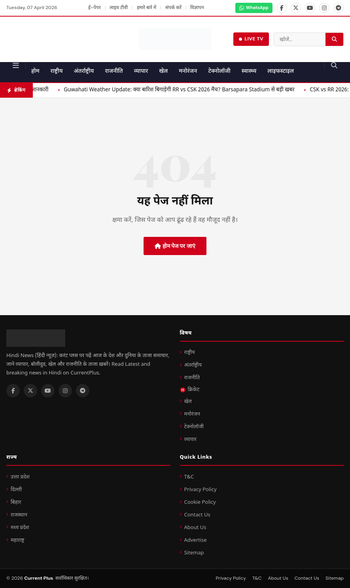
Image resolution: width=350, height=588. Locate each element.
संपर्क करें (173, 7)
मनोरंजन (188, 71)
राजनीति (114, 71)
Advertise (195, 540)
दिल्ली (16, 489)
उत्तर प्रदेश (20, 477)
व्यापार (141, 71)
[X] (296, 8)
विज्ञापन (197, 7)
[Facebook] (281, 8)
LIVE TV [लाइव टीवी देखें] (251, 39)
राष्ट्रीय (57, 71)
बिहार (16, 502)
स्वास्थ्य (249, 71)
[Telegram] (338, 8)
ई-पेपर (94, 7)
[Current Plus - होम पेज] (175, 39)
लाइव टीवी (119, 7)
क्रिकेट (190, 389)
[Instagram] (324, 8)
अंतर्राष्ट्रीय (84, 71)
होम (35, 71)
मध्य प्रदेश (20, 527)
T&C (189, 477)
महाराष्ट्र (17, 540)
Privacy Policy (200, 489)
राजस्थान (19, 515)
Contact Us (197, 515)
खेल (163, 71)
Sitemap (194, 553)
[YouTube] (310, 8)
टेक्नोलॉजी (219, 71)
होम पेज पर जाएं (175, 246)
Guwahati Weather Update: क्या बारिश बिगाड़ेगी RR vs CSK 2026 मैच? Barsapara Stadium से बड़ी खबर (208, 90)
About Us (195, 527)
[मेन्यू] (16, 65)
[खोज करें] (334, 39)
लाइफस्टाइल (280, 71)
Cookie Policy (200, 502)
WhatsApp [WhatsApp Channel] (254, 7)
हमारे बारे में (146, 7)
